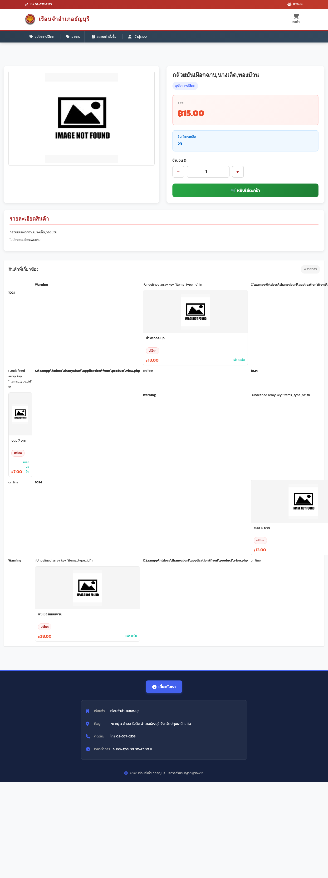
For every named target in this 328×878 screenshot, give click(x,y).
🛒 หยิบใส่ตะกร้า (245, 191)
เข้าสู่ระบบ (140, 36)
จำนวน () (179, 161)
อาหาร (74, 36)
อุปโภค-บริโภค (42, 36)
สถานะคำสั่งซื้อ (105, 36)
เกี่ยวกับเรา (164, 688)
